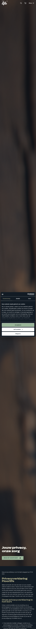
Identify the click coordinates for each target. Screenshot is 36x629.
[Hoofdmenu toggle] (31, 3)
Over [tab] (29, 298)
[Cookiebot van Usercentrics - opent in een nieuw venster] (27, 294)
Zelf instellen (18, 329)
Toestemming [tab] (6, 298)
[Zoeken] (21, 3)
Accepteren (18, 325)
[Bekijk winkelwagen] (25, 3)
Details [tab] (18, 298)
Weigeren (18, 333)
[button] (12, 558)
